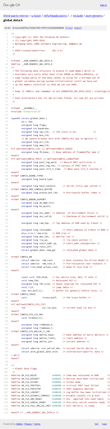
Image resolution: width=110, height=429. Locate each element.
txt (96, 423)
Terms (37, 423)
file (69, 28)
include (78, 16)
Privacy (28, 423)
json (104, 423)
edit (77, 28)
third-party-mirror (16, 16)
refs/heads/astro (55, 16)
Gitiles (19, 423)
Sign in (103, 5)
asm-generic (94, 16)
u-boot (36, 16)
